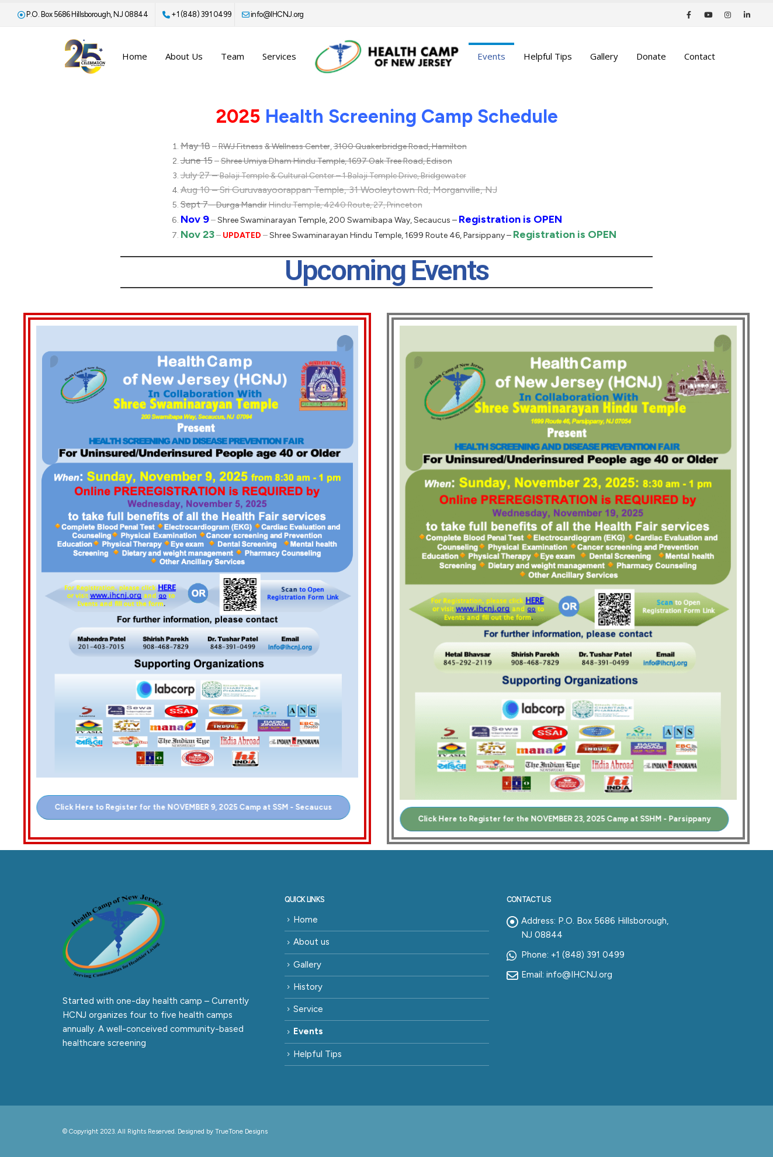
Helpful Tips (548, 56)
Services (279, 56)
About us (184, 56)
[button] (185, 807)
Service (308, 1009)
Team (232, 56)
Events (491, 56)
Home (134, 56)
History (308, 987)
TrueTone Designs (241, 1131)
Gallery (604, 56)
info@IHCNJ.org (273, 14)
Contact (699, 56)
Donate (651, 56)
